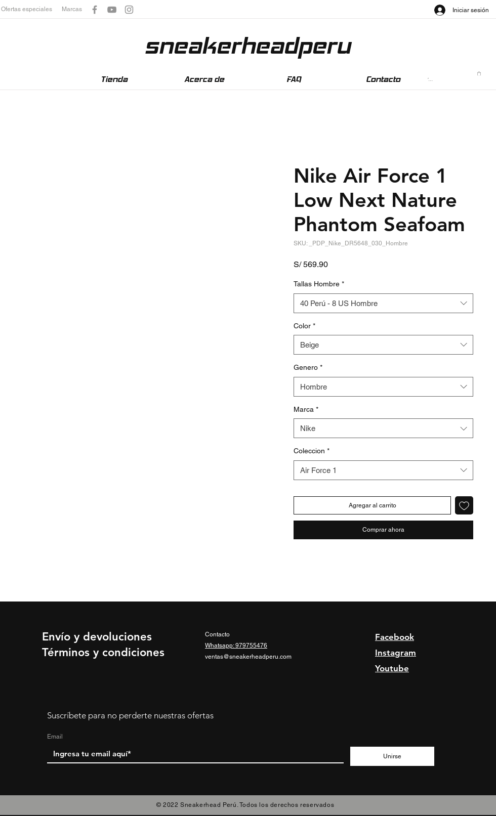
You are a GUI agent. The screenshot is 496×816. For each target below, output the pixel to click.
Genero (308, 367)
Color (304, 326)
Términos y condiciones (103, 652)
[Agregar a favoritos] (464, 505)
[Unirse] (392, 756)
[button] (31, 9)
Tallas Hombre (319, 284)
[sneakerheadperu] (247, 46)
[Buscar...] (431, 79)
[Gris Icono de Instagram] (129, 9)
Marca (306, 409)
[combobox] (383, 303)
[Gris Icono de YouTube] (111, 9)
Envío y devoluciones (97, 636)
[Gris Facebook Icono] (94, 9)
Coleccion (311, 451)
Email (55, 737)
